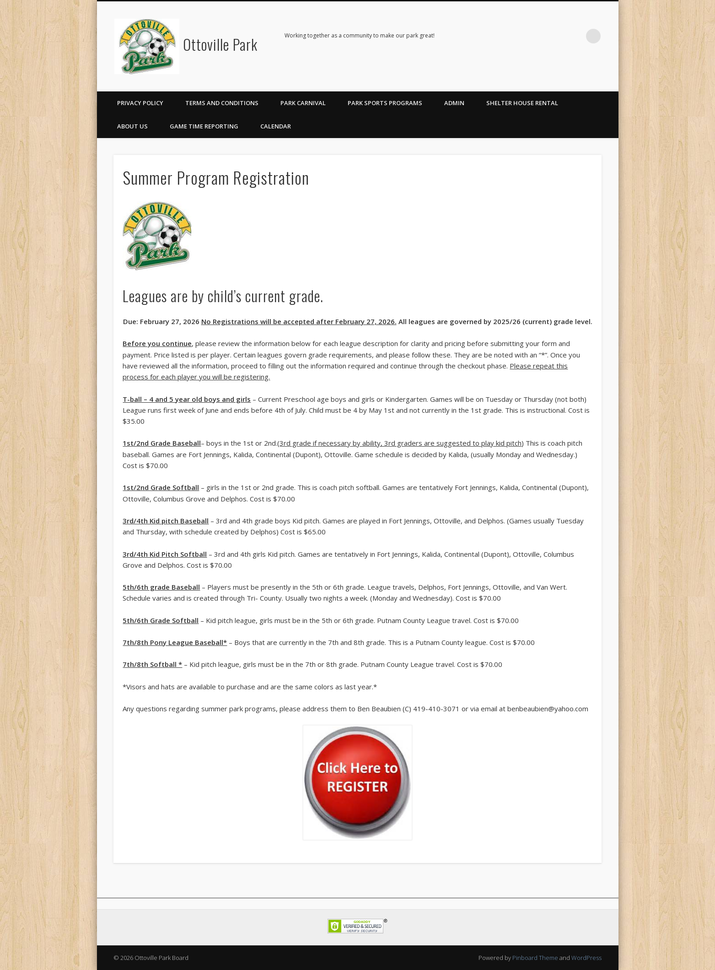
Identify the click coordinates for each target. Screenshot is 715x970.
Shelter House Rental (522, 103)
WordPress (586, 958)
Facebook (574, 36)
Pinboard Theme (535, 958)
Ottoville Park (220, 44)
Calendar (275, 126)
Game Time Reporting (204, 126)
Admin (454, 103)
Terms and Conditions (221, 103)
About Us (132, 126)
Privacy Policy (140, 103)
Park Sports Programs (385, 103)
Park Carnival (303, 103)
